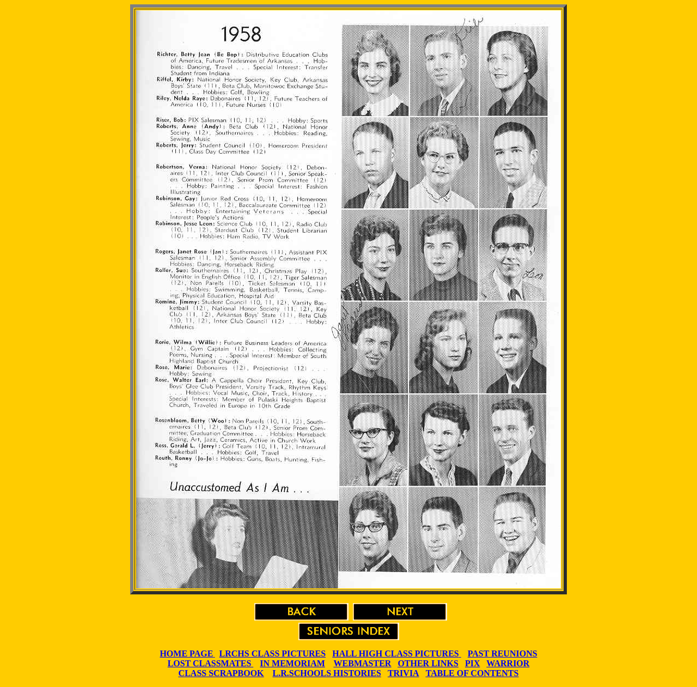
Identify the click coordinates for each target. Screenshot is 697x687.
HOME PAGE (186, 653)
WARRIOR (507, 663)
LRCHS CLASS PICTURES (272, 653)
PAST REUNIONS (502, 653)
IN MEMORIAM (292, 663)
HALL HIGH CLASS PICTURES (395, 653)
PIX (472, 663)
